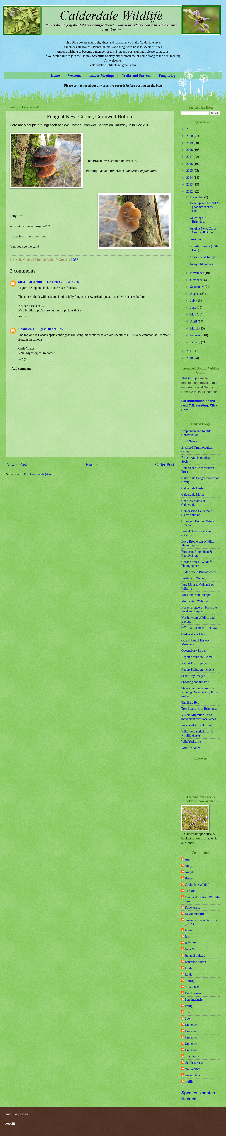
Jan (187, 936)
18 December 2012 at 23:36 (61, 282)
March (195, 328)
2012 (189, 191)
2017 (189, 157)
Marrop (189, 981)
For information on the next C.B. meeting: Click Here (199, 405)
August (195, 293)
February (196, 335)
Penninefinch (193, 999)
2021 (189, 129)
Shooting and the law (195, 682)
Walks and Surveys (136, 75)
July (193, 300)
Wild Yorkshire (191, 741)
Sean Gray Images (193, 676)
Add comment (21, 368)
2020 (189, 136)
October (195, 280)
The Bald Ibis (190, 702)
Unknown (25, 329)
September (197, 286)
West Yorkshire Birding (196, 725)
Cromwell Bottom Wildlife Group (202, 899)
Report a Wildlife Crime (197, 657)
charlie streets (194, 1062)
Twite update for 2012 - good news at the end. (204, 207)
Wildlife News (190, 748)
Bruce (189, 878)
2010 (189, 358)
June (193, 307)
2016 (189, 164)
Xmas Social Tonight (203, 257)
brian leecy (192, 1056)
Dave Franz (192, 907)
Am (187, 859)
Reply (22, 316)
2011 (189, 351)
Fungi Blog (167, 75)
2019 (189, 143)
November (197, 273)
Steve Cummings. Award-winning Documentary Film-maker (199, 692)
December (197, 197)
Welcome (74, 75)
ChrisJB (190, 891)
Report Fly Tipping (193, 663)
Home (55, 75)
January (195, 342)
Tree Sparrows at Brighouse (199, 708)
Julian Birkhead (195, 955)
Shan (188, 1012)
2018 (189, 150)
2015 (189, 170)
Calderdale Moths (192, 494)
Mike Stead (192, 987)
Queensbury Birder (193, 650)
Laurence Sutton (195, 962)
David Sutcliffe (195, 914)
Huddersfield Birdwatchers (198, 572)
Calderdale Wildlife (197, 884)
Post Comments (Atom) (39, 474)
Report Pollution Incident (197, 669)
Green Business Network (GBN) (201, 922)
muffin (189, 1081)
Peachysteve (193, 993)
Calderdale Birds (192, 488)
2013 (189, 184)
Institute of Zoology (194, 578)
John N (189, 949)
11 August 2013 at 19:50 (48, 329)
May (193, 314)
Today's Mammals (201, 264)
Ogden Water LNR (193, 634)
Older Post (164, 464)
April (194, 321)
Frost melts (196, 239)
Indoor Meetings (101, 75)
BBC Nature (189, 441)
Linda (188, 968)
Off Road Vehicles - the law (199, 628)
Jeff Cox (190, 943)
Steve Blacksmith (30, 282)
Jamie (188, 930)
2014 (189, 177)
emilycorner (192, 1069)
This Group (189, 378)
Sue (187, 1018)
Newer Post (16, 464)
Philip (189, 1006)
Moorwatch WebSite (194, 601)
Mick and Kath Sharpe (195, 595)
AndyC (189, 872)
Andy (188, 866)
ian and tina (192, 1075)
